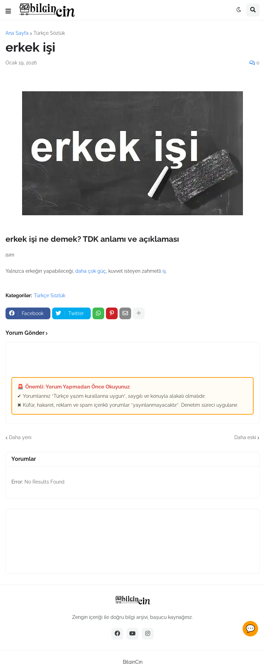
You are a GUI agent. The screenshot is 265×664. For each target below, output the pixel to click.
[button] (8, 11)
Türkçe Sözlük (49, 33)
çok (92, 271)
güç (101, 271)
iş (164, 271)
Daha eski (245, 437)
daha (81, 271)
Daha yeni (20, 437)
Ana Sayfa (17, 33)
